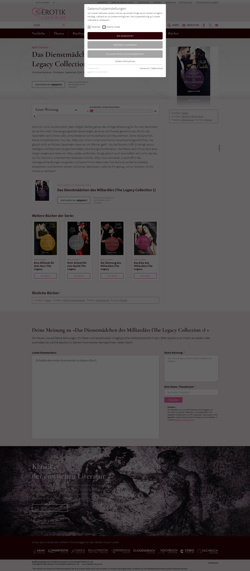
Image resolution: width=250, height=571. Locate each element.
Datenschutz (157, 68)
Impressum (145, 68)
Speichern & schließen (125, 44)
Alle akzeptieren (125, 35)
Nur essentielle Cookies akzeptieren (125, 53)
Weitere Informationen (125, 61)
